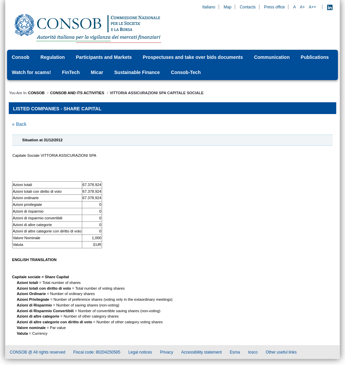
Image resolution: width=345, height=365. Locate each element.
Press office (274, 7)
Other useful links (281, 353)
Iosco (252, 353)
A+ (302, 7)
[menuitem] (22, 57)
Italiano (208, 7)
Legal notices (140, 353)
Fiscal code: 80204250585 (97, 353)
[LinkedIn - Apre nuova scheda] (330, 7)
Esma (235, 353)
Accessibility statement (201, 353)
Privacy (166, 353)
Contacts (248, 7)
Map (227, 7)
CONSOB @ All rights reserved (37, 353)
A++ (312, 7)
